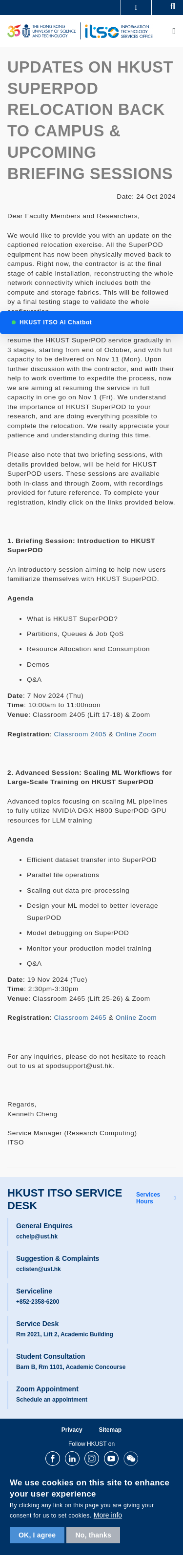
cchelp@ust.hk (37, 1236)
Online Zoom (136, 734)
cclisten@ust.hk (38, 1269)
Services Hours (148, 1198)
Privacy (71, 1429)
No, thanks (93, 1535)
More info (108, 1515)
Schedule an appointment (51, 1399)
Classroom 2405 (80, 734)
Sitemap (110, 1429)
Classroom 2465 (80, 1017)
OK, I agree (37, 1535)
